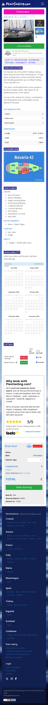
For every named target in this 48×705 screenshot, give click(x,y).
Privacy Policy (11, 670)
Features (9, 62)
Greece (9, 532)
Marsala (10, 558)
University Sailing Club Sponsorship (19, 651)
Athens (9, 535)
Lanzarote (11, 595)
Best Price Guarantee (14, 657)
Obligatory (24, 358)
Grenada (10, 638)
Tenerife (19, 595)
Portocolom (31, 592)
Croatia (10, 519)
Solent (9, 615)
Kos (21, 535)
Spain (8, 588)
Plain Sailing (11, 644)
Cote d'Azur (18, 549)
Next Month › (39, 264)
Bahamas (17, 635)
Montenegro (12, 578)
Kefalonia (10, 539)
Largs (9, 625)
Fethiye (10, 605)
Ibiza (18, 592)
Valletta (10, 572)
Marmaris (23, 605)
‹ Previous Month (8, 264)
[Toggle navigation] (42, 3)
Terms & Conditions (13, 667)
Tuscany (10, 562)
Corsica (10, 549)
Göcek (16, 605)
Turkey (9, 601)
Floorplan (34, 60)
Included (24, 362)
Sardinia (33, 558)
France (9, 545)
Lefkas (17, 539)
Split (29, 522)
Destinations (12, 513)
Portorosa (18, 558)
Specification (20, 60)
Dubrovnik (11, 522)
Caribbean (11, 631)
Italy (8, 555)
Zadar (22, 525)
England (10, 611)
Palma (23, 592)
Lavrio (16, 535)
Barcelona (11, 592)
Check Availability (24, 46)
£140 (39, 357)
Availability (21, 62)
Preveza (25, 539)
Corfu (33, 535)
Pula (17, 522)
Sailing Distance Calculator (16, 648)
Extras (32, 62)
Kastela (23, 522)
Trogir (34, 522)
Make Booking (24, 487)
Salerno (26, 558)
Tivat (8, 582)
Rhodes (26, 535)
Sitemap (9, 673)
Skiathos (32, 539)
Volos (39, 539)
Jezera (16, 525)
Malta (9, 568)
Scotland (10, 621)
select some (24, 473)
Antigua (10, 635)
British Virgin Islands (29, 635)
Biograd (10, 525)
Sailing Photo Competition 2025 (17, 654)
